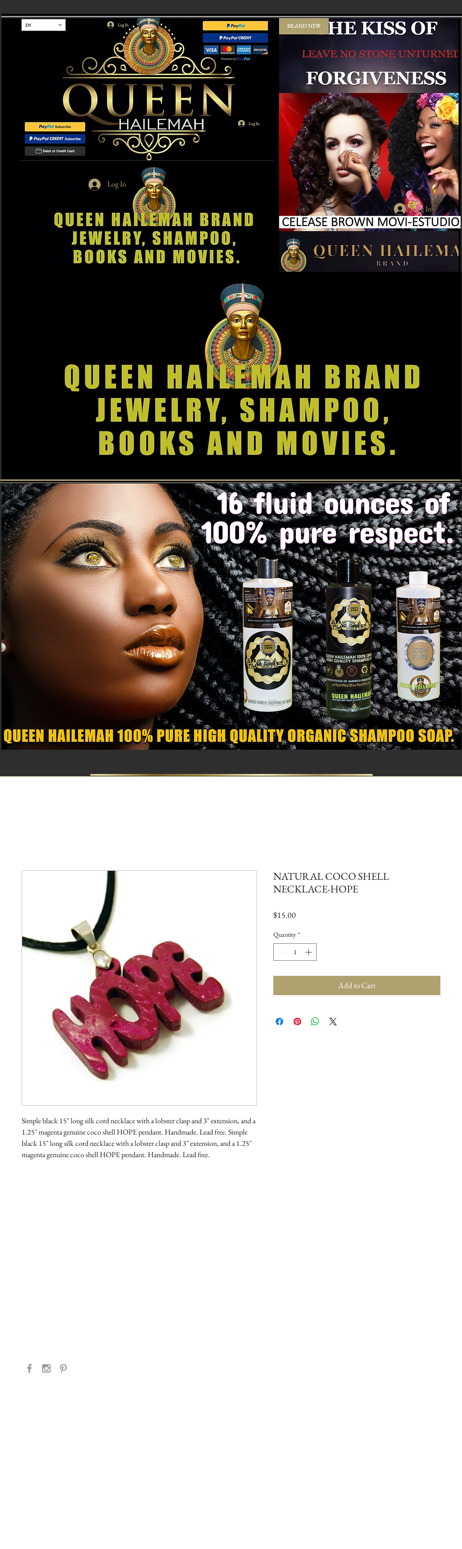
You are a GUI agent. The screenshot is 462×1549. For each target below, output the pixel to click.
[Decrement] (281, 952)
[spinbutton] (295, 952)
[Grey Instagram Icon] (46, 1368)
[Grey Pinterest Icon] (63, 1368)
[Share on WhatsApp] (315, 1021)
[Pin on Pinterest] (297, 1021)
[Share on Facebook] (279, 1021)
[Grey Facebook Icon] (29, 1368)
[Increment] (309, 952)
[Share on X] (333, 1021)
